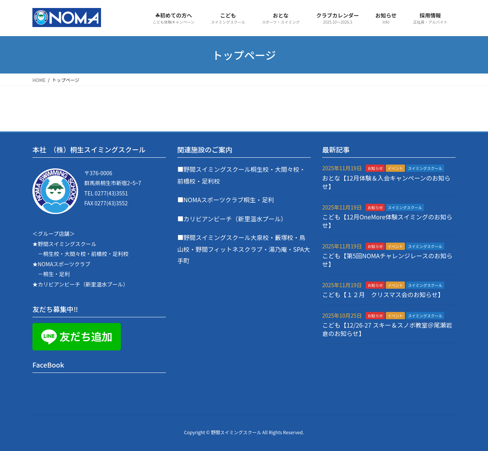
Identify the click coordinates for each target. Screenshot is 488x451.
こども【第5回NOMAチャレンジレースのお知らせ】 (387, 260)
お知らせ (375, 168)
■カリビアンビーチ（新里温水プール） (232, 218)
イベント (395, 168)
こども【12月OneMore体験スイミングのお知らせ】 (387, 221)
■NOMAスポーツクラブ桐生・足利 (225, 199)
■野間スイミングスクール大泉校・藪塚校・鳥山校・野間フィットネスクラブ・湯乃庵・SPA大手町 (243, 249)
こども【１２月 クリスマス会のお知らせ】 (383, 294)
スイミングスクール (425, 168)
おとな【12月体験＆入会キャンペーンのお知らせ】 (386, 182)
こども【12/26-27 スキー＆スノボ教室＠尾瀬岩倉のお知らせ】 (387, 329)
